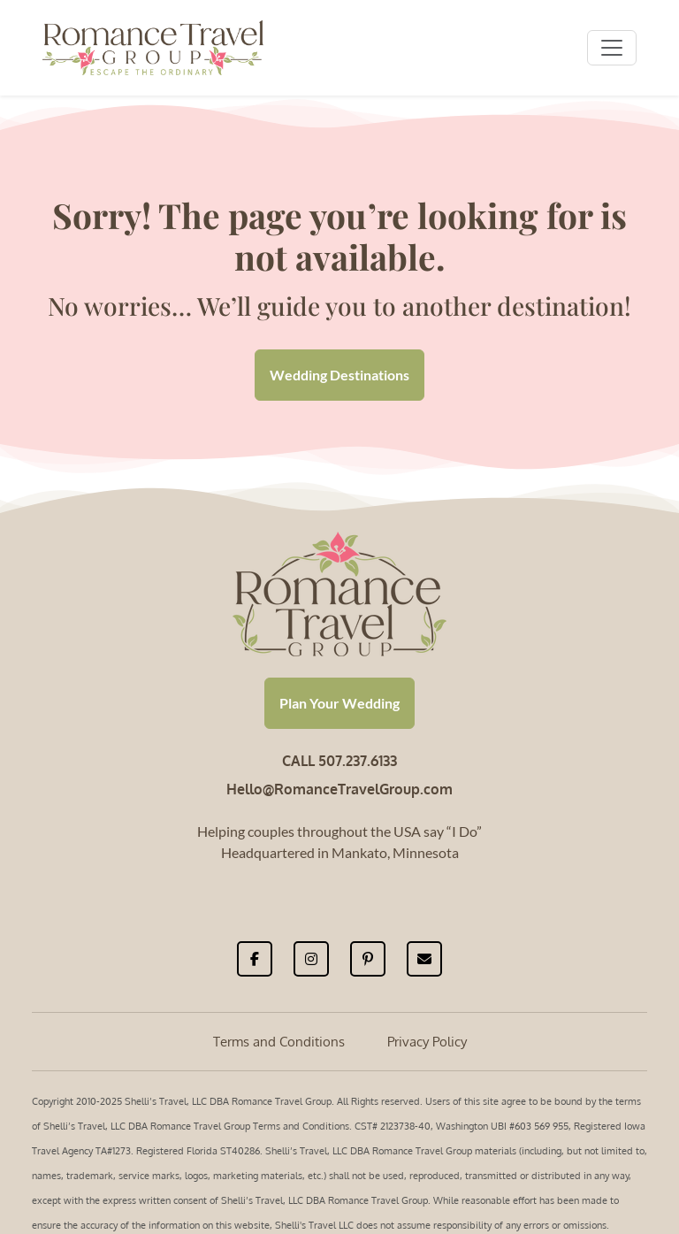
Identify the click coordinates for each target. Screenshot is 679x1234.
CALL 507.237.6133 (339, 761)
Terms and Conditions (279, 1041)
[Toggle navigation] (612, 47)
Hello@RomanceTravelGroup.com (339, 789)
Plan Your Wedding (339, 702)
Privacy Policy (427, 1041)
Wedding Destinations (339, 374)
